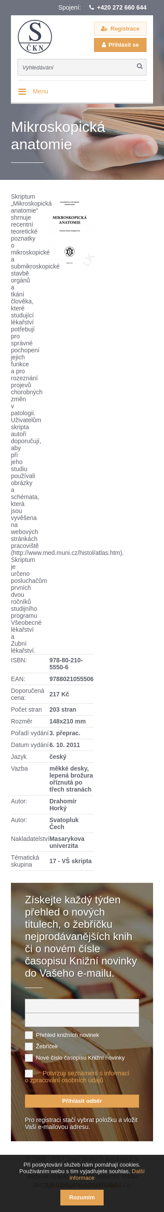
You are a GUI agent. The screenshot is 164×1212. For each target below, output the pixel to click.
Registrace (125, 28)
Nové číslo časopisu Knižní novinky (80, 1057)
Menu (40, 91)
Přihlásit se (123, 44)
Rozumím (82, 1197)
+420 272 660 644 (122, 7)
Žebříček (47, 1046)
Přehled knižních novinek (67, 1035)
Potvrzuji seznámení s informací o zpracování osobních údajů (77, 1077)
